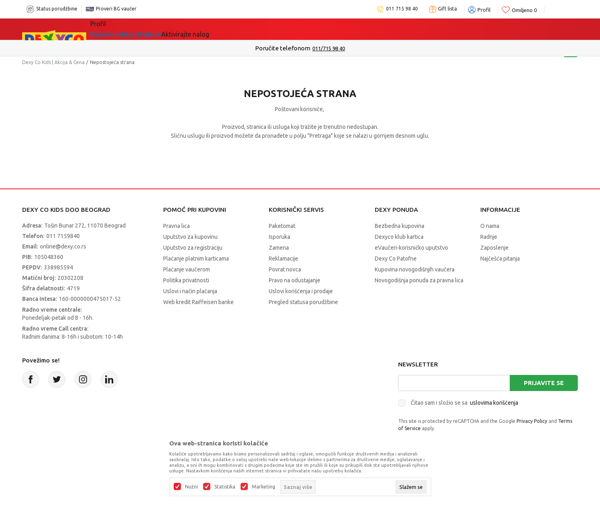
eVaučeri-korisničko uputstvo (411, 247)
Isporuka (279, 237)
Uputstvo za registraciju (192, 247)
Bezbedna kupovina (399, 226)
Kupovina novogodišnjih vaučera (415, 269)
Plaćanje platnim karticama (196, 258)
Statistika (224, 486)
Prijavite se (544, 382)
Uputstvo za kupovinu (190, 237)
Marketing (263, 486)
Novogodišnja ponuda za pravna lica (419, 280)
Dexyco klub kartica (399, 237)
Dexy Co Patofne (396, 258)
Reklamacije (283, 258)
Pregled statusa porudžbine (303, 302)
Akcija (173, 29)
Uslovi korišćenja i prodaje (301, 291)
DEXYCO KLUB (309, 29)
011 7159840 (63, 236)
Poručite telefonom (282, 48)
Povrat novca (285, 269)
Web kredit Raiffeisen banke (198, 302)
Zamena (279, 247)
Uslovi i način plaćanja (190, 291)
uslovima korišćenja (494, 402)
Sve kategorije (123, 29)
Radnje (488, 237)
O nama (489, 226)
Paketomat (282, 226)
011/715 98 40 (328, 48)
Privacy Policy (532, 421)
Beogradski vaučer (233, 29)
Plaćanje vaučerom (186, 269)
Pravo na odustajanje (294, 280)
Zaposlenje (494, 247)
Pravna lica (176, 226)
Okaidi (360, 29)
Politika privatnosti (186, 280)
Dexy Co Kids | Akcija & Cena (53, 62)
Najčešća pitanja (500, 258)
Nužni (191, 486)
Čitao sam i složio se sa (464, 403)
